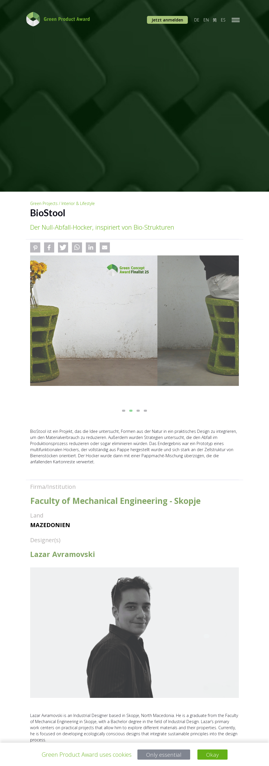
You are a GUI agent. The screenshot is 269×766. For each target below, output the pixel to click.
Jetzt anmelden (167, 20)
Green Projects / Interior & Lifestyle (62, 203)
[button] (35, 247)
